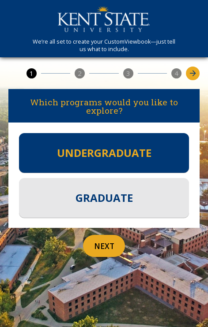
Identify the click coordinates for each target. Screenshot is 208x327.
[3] (128, 73)
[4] (176, 73)
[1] (31, 73)
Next (104, 246)
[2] (79, 73)
